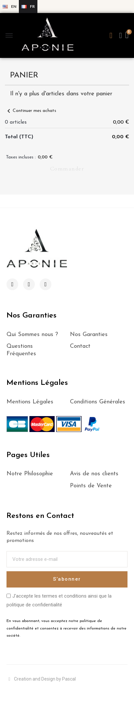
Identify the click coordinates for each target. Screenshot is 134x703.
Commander (67, 168)
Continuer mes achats (30, 110)
